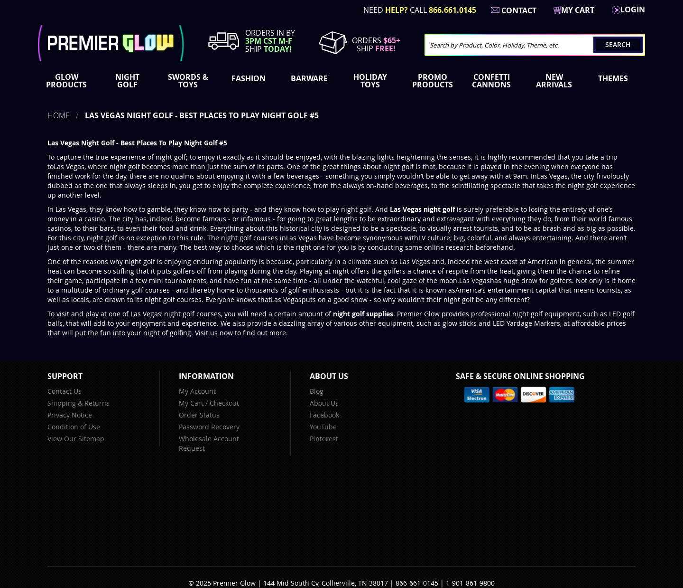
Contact (518, 10)
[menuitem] (68, 80)
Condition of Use (73, 426)
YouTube (323, 426)
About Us (324, 403)
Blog (316, 391)
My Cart (191, 403)
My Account (197, 391)
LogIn (632, 9)
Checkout (224, 403)
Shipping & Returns (78, 403)
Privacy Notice (69, 414)
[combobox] (534, 45)
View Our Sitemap (75, 438)
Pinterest (324, 438)
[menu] (341, 81)
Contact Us (64, 391)
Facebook (324, 414)
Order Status (199, 414)
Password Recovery (209, 426)
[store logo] (111, 43)
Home (58, 115)
